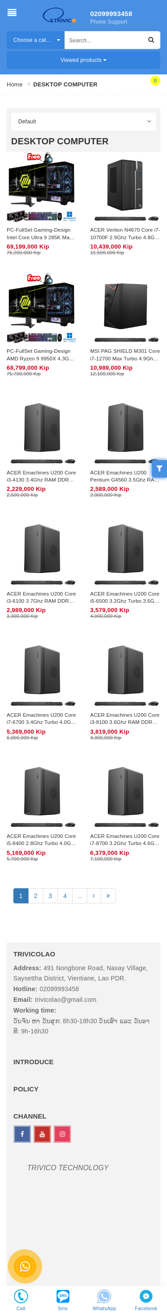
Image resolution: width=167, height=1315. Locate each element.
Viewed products (83, 60)
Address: (27, 968)
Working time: (34, 1010)
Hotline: (25, 988)
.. (79, 895)
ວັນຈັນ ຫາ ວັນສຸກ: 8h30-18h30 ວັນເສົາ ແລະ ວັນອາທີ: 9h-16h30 (81, 1026)
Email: (23, 999)
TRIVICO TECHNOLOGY (68, 1168)
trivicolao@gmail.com (66, 999)
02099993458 (108, 13)
